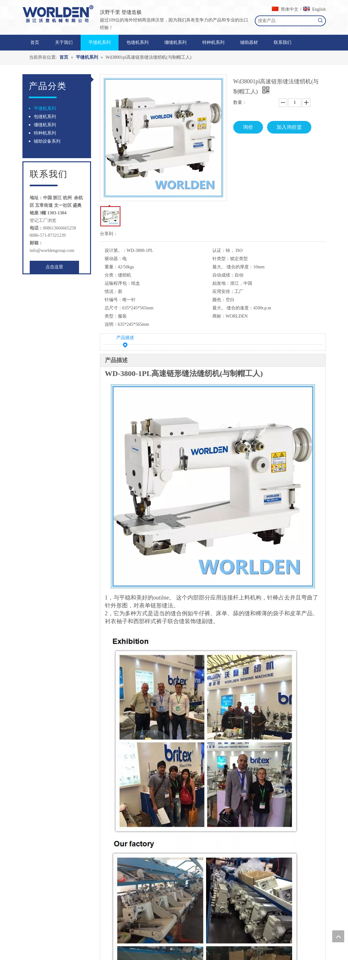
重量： (111, 267)
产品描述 (125, 338)
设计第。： (116, 250)
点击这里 (54, 267)
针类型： (221, 258)
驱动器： (113, 258)
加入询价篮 (289, 127)
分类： (111, 275)
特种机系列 (45, 133)
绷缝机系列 (45, 124)
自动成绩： (223, 275)
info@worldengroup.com (52, 250)
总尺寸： (113, 308)
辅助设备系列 (47, 141)
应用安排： (223, 291)
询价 (248, 127)
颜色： (219, 299)
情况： (111, 291)
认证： (219, 250)
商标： (219, 316)
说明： (111, 324)
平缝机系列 (45, 108)
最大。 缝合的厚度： (232, 267)
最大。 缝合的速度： (232, 308)
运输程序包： (118, 283)
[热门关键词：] (320, 21)
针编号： (113, 299)
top (338, 936)
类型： (111, 316)
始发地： (221, 283)
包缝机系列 (45, 116)
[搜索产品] (285, 21)
